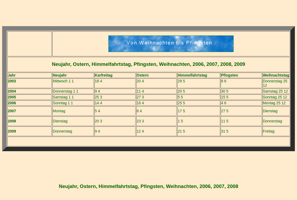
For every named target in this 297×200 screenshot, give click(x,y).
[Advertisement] (149, 14)
